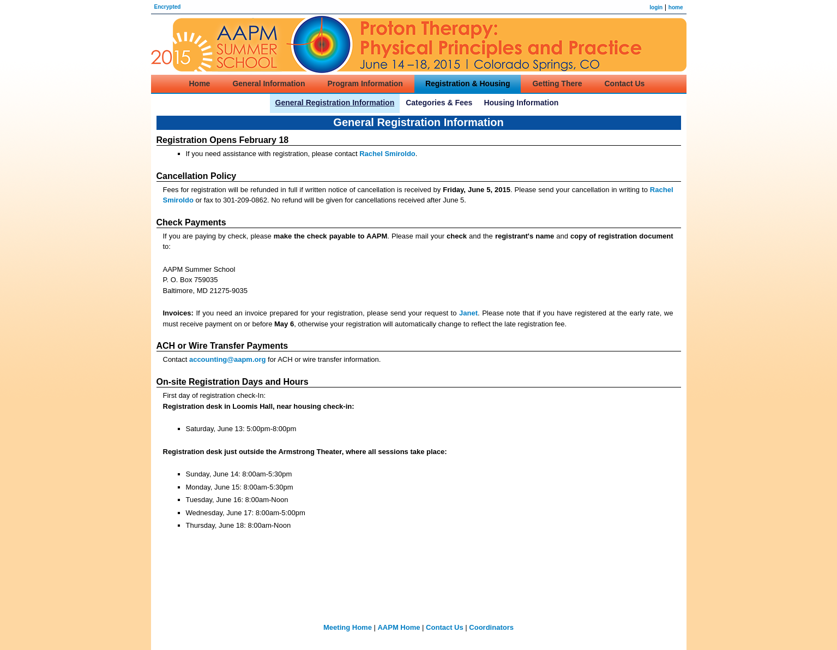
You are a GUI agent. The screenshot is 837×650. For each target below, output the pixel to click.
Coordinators (491, 627)
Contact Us (444, 627)
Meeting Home (347, 627)
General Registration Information (335, 102)
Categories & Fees (439, 102)
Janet (468, 313)
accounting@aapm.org (227, 359)
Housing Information (521, 102)
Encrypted (167, 7)
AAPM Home (398, 627)
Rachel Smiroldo (387, 154)
